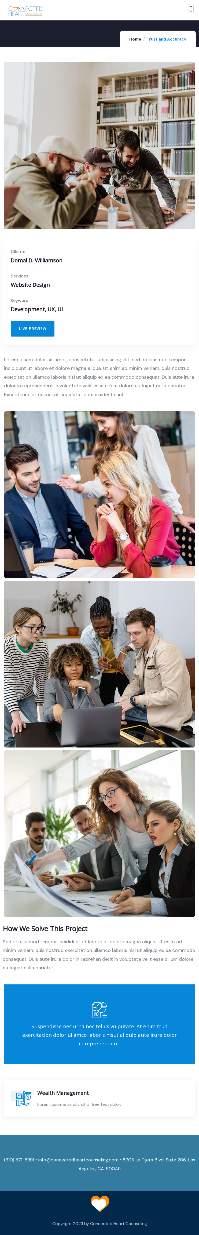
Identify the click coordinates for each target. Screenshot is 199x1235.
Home (135, 39)
